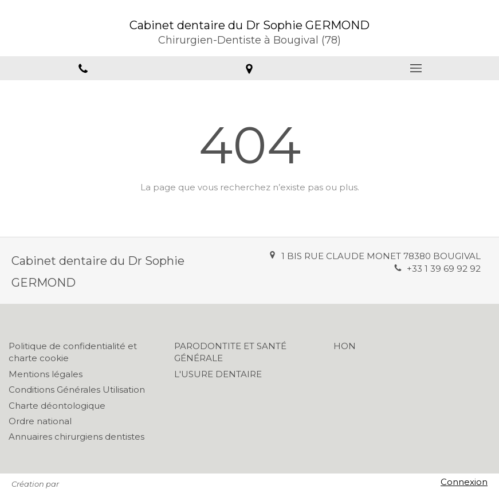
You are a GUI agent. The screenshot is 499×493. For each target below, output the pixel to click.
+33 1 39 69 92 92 (444, 268)
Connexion (464, 481)
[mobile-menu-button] (416, 68)
